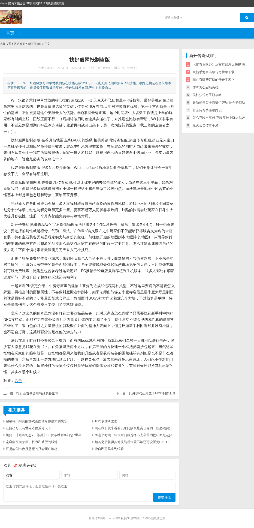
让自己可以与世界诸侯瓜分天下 (28, 428)
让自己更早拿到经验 (109, 449)
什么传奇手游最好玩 (207, 110)
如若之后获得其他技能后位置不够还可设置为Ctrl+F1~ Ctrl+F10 (135, 442)
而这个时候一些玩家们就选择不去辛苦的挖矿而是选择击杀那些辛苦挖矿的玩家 (135, 435)
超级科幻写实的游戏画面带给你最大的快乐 (36, 421)
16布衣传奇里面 (106, 421)
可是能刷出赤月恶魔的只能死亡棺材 (31, 449)
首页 (10, 33)
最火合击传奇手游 (205, 125)
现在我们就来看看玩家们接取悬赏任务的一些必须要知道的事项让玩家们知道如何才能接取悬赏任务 (135, 428)
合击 (18, 380)
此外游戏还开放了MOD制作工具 (152, 393)
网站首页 (19, 43)
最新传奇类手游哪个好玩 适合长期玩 (219, 102)
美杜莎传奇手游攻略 (207, 95)
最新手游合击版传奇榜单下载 (214, 72)
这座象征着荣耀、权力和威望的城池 (31, 442)
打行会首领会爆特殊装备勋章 (37, 393)
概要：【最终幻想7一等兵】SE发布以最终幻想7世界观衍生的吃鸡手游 (46, 435)
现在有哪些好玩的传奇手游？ (214, 79)
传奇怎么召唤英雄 (205, 87)
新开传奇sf (34, 43)
